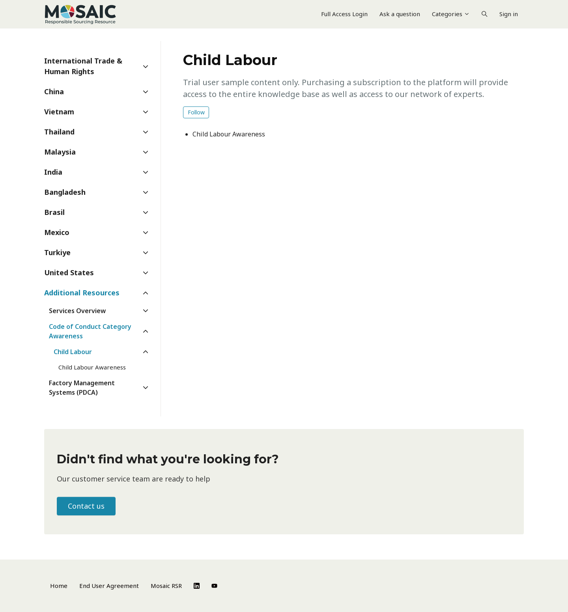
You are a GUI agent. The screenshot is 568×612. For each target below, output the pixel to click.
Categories (451, 14)
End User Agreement (109, 586)
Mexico (56, 232)
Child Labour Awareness (228, 134)
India (53, 172)
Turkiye (57, 252)
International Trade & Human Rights (83, 66)
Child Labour (73, 351)
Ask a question (399, 14)
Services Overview (77, 310)
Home (58, 586)
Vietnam (59, 111)
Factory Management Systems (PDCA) (82, 388)
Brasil (54, 212)
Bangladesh (65, 192)
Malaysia (60, 152)
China (54, 91)
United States (69, 272)
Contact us (86, 506)
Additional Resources (82, 292)
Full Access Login (344, 14)
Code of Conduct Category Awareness (90, 331)
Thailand (59, 131)
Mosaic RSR (166, 586)
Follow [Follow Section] (196, 112)
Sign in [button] (508, 14)
